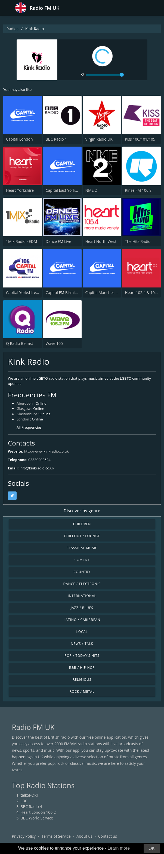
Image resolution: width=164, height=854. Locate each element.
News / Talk (82, 643)
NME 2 (91, 190)
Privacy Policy (24, 836)
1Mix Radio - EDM (21, 241)
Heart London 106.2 (38, 812)
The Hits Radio (137, 241)
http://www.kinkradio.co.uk (46, 451)
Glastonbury (27, 413)
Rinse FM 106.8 (138, 190)
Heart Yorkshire (20, 190)
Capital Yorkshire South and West (35, 292)
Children (82, 524)
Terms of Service (56, 836)
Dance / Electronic (82, 583)
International (82, 595)
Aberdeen (25, 403)
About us (84, 836)
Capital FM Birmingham (66, 292)
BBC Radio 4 (31, 806)
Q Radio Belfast (19, 343)
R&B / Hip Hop (82, 667)
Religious (82, 679)
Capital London (19, 139)
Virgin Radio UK (99, 139)
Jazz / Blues (82, 607)
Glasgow (23, 408)
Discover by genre (82, 510)
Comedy (82, 560)
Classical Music (82, 548)
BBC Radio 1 (56, 139)
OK (151, 848)
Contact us (107, 836)
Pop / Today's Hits (81, 655)
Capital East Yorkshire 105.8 (70, 190)
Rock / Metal (82, 691)
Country (81, 572)
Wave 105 (54, 343)
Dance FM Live (58, 241)
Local (82, 631)
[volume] (105, 75)
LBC (24, 800)
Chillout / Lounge (82, 536)
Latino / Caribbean (82, 619)
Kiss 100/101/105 (140, 139)
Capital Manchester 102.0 (107, 292)
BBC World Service (37, 818)
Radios (12, 28)
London (23, 419)
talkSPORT (30, 795)
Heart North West (101, 241)
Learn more (118, 848)
